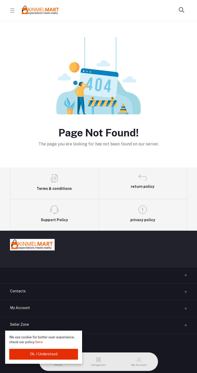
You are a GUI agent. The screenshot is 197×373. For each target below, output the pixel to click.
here (39, 342)
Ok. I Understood (43, 354)
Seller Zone (19, 324)
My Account (20, 308)
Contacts (18, 291)
